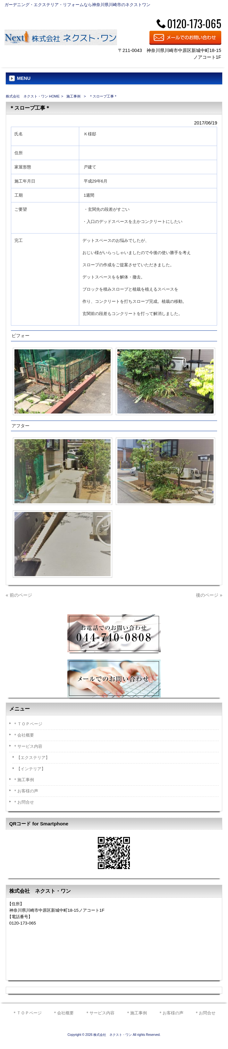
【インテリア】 (31, 768)
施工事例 (73, 96)
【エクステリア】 (33, 757)
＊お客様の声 (25, 791)
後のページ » (209, 595)
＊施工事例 (23, 779)
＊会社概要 (23, 735)
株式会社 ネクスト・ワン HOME (33, 96)
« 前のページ (19, 595)
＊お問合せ (23, 802)
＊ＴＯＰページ (27, 723)
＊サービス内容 (27, 746)
